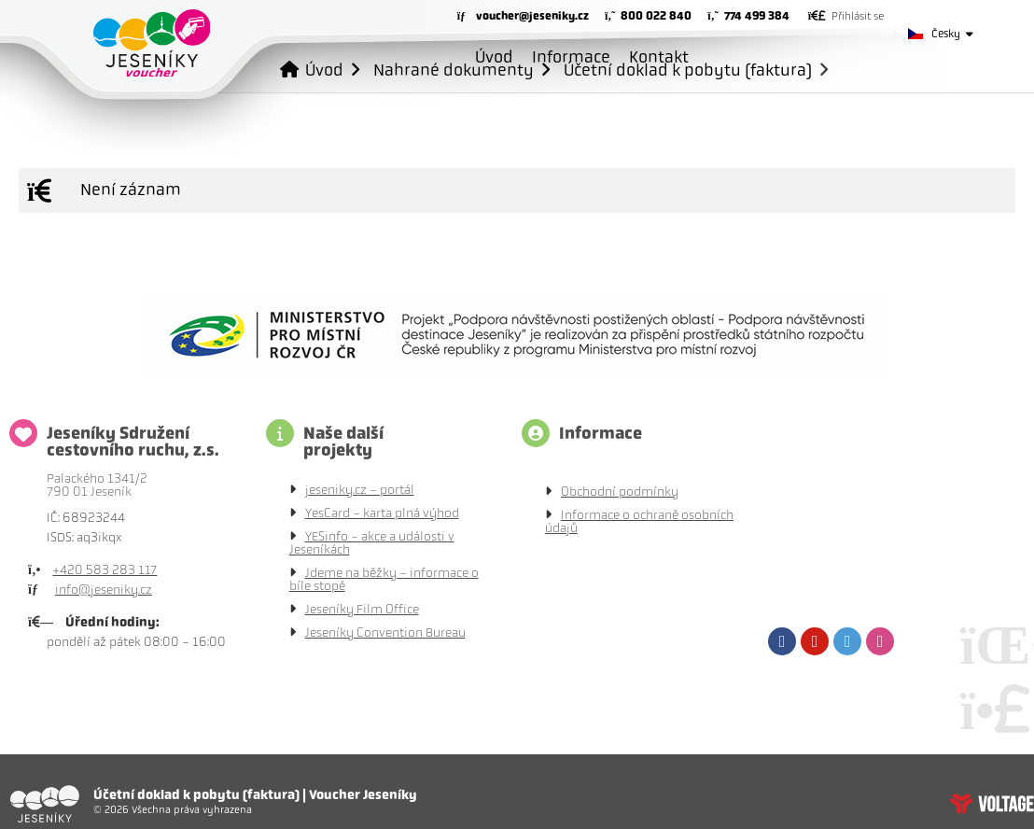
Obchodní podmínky (619, 491)
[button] (846, 16)
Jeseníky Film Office (362, 609)
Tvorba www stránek (992, 804)
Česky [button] (945, 33)
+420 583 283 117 (104, 570)
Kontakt (659, 57)
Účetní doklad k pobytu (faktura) (688, 69)
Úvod (151, 43)
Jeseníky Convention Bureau (385, 632)
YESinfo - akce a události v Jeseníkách (371, 542)
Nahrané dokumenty (453, 69)
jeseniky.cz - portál (359, 490)
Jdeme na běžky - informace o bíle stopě (384, 579)
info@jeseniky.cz (103, 589)
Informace (571, 57)
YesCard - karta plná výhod (382, 513)
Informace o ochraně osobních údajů (639, 521)
